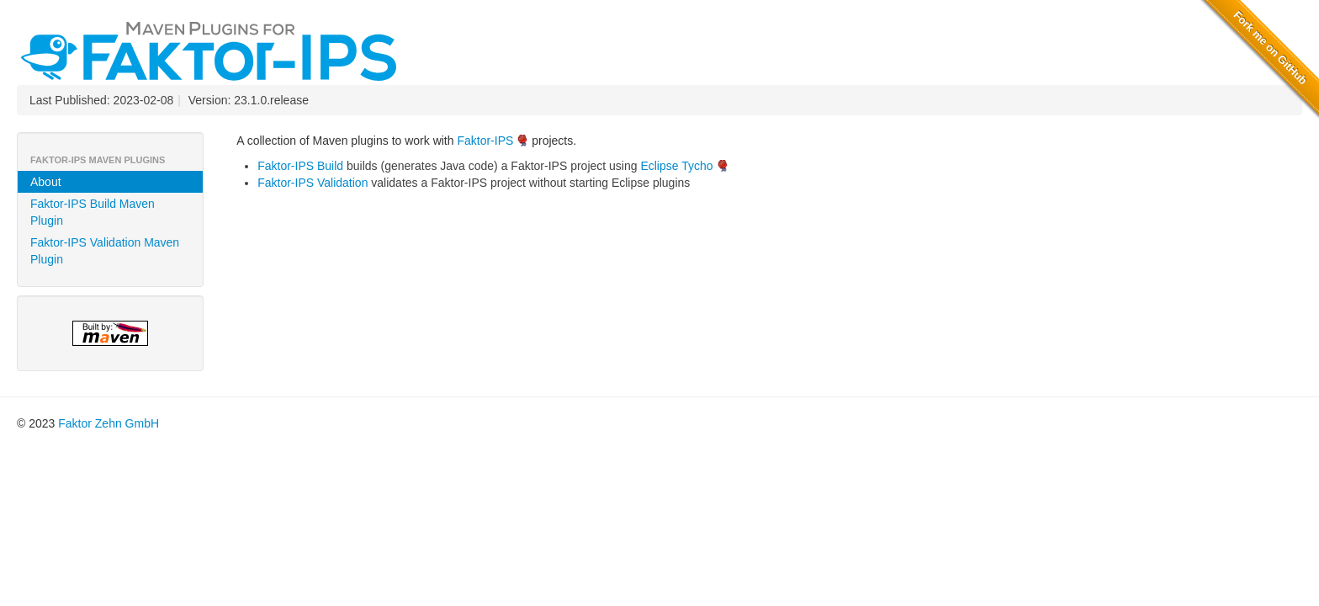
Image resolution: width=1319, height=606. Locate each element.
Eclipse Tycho (676, 166)
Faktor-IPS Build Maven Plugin (92, 212)
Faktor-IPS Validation (312, 182)
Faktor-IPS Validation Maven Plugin (104, 251)
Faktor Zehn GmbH (108, 423)
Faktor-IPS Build (300, 166)
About (45, 182)
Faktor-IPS (485, 140)
